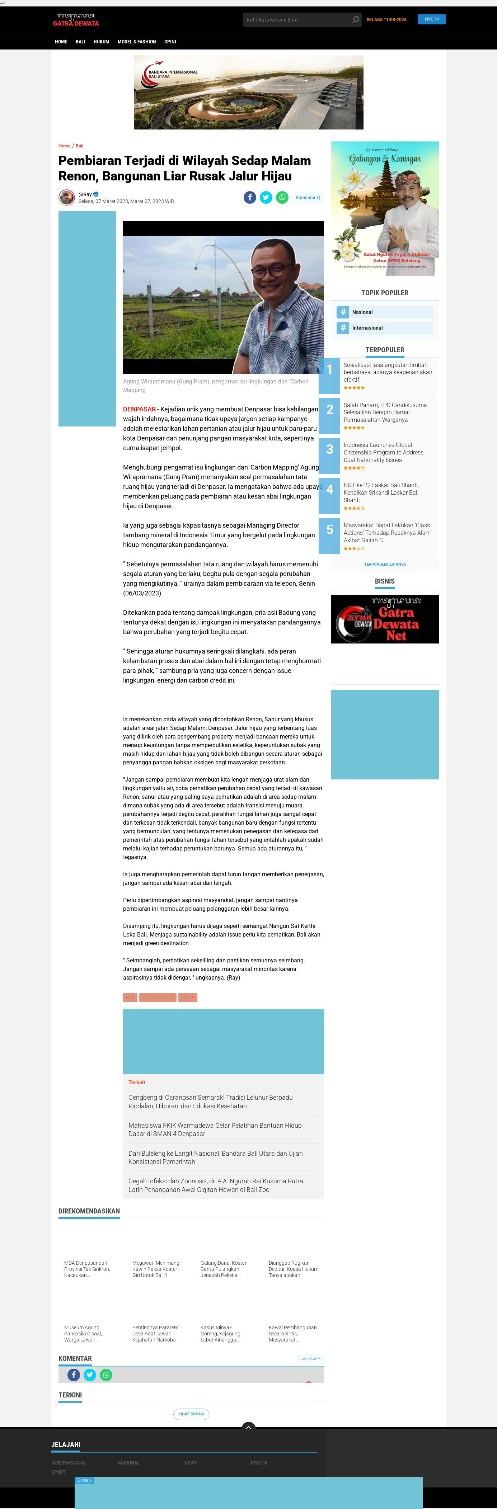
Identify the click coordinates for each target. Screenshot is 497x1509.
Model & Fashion (137, 41)
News (190, 998)
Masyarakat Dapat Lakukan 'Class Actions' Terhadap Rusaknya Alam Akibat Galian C (394, 517)
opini (170, 41)
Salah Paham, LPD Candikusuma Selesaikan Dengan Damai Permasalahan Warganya (394, 409)
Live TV (430, 19)
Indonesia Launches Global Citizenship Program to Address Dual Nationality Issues (390, 445)
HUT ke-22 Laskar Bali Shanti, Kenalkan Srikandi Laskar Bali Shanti (393, 481)
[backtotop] (249, 1430)
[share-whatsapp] (282, 197)
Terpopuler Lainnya (385, 545)
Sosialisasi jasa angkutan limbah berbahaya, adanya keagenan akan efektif (390, 372)
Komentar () (308, 197)
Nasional (362, 312)
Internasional (367, 328)
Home (61, 41)
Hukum (101, 41)
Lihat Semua (191, 1415)
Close (85, 1480)
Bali (80, 41)
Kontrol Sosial (159, 998)
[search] (302, 20)
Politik (259, 1463)
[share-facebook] (250, 197)
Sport (58, 1473)
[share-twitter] (266, 197)
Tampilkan (310, 1359)
